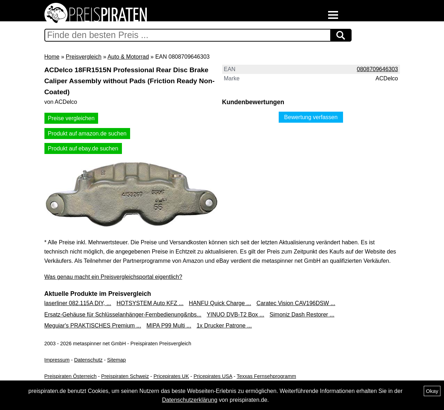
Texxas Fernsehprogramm (266, 376)
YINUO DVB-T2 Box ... (235, 315)
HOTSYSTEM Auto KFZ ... (150, 303)
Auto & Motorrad (128, 57)
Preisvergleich (83, 57)
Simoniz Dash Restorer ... (301, 315)
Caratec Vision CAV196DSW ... (295, 303)
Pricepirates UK (171, 376)
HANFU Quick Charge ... (220, 303)
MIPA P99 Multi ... (168, 326)
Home (52, 57)
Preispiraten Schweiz (125, 376)
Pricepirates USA (212, 376)
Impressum (57, 360)
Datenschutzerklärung (190, 400)
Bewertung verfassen (310, 117)
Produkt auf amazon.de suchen (87, 134)
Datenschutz (88, 360)
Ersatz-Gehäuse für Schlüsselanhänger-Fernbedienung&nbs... (123, 315)
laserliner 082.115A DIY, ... (77, 303)
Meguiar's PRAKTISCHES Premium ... (92, 326)
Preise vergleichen (71, 118)
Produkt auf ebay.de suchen (83, 148)
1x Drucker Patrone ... (224, 326)
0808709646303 (377, 69)
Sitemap (116, 360)
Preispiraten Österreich (70, 376)
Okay (432, 391)
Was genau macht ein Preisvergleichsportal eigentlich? (113, 277)
